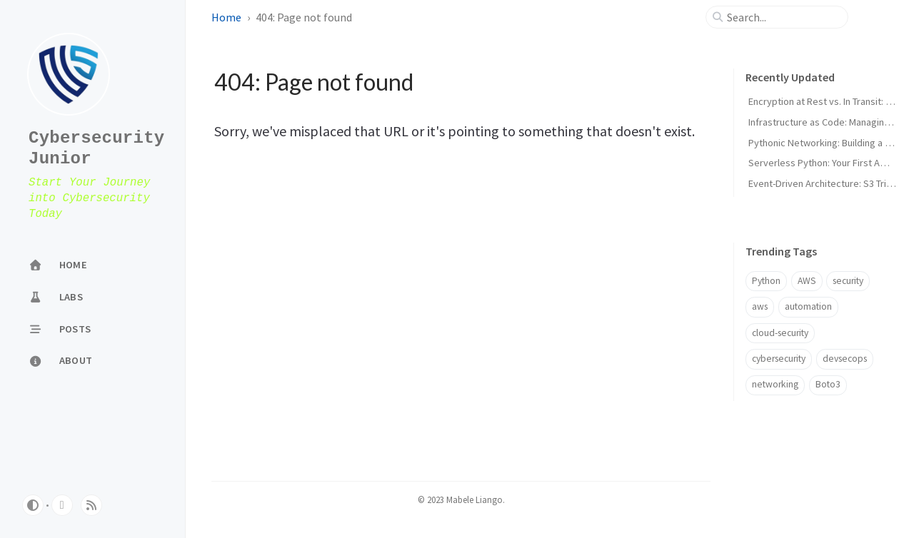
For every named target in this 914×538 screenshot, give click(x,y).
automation (808, 306)
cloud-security (780, 333)
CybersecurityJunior (96, 148)
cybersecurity (778, 358)
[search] (782, 17)
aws (760, 306)
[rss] (91, 505)
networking (775, 384)
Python (766, 281)
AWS (807, 281)
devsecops (845, 358)
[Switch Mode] (33, 505)
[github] (62, 505)
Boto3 (827, 384)
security (848, 281)
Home (226, 17)
